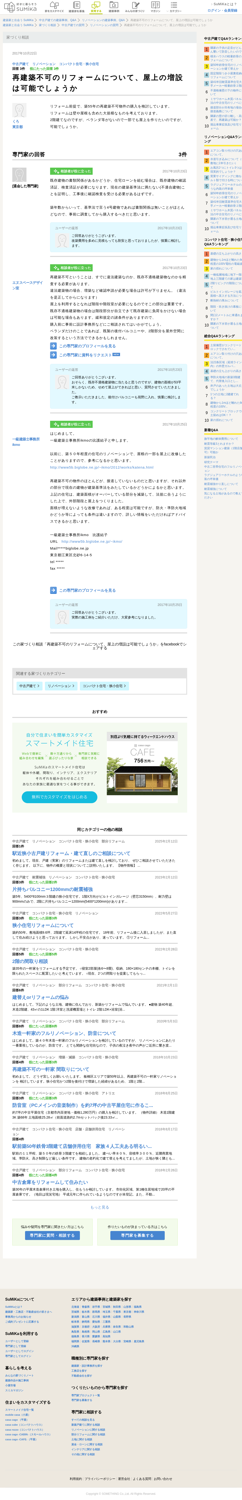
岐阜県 (75, 1321)
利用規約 (76, 1479)
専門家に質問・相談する (52, 1235)
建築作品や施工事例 (17, 1380)
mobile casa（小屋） (17, 1414)
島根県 (86, 1331)
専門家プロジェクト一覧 (85, 1395)
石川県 (96, 1316)
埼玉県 (106, 1311)
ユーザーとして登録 (17, 1341)
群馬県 (96, 1311)
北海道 (75, 1306)
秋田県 (117, 1306)
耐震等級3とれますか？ (219, 443)
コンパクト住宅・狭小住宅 (79, 64)
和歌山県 (128, 1326)
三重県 (106, 1321)
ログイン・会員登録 (222, 10)
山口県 (117, 1331)
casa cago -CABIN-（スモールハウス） (28, 1434)
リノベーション (44, 64)
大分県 (117, 1341)
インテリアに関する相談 (85, 1449)
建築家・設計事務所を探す (87, 1365)
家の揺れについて (221, 268)
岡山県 (96, 1331)
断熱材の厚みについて (224, 300)
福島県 (138, 1306)
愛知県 (96, 1321)
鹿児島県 (139, 1341)
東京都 (17, 127)
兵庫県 (106, 1326)
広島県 (106, 1331)
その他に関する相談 (83, 1454)
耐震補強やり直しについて (221, 484)
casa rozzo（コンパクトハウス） (24, 1429)
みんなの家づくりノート (19, 1375)
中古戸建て (20, 64)
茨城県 (75, 1311)
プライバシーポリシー (100, 1479)
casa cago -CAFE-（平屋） (21, 1439)
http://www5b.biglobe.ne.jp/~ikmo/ (91, 541)
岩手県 (96, 1306)
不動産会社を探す (81, 1375)
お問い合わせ (163, 1479)
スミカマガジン (14, 1390)
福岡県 (75, 1341)
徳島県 (75, 1336)
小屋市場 (10, 1385)
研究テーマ (211, 462)
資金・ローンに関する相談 (87, 1444)
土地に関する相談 (81, 1439)
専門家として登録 (15, 1346)
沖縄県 (75, 1346)
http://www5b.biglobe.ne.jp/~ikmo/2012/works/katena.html (102, 467)
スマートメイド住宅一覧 (19, 1409)
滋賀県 (75, 1326)
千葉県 (117, 1311)
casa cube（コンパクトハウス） (24, 1424)
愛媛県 (96, 1336)
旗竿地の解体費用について (221, 438)
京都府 (86, 1326)
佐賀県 (86, 1341)
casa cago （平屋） (17, 1419)
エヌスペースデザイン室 (27, 285)
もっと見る (99, 1207)
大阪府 (96, 1326)
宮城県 (106, 1306)
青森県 (86, 1306)
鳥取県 (75, 1331)
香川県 (86, 1336)
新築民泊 (210, 457)
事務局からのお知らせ (18, 1316)
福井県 (106, 1316)
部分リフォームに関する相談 (88, 1434)
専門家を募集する (137, 1235)
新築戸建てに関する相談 (85, 1424)
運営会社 (124, 1479)
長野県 (127, 1316)
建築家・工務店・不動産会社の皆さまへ (28, 1311)
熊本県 (106, 1341)
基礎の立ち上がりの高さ (226, 253)
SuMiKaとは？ (13, 1306)
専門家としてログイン (18, 1356)
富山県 (86, 1316)
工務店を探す (79, 1370)
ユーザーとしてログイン (19, 1351)
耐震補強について (215, 489)
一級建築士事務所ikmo (25, 442)
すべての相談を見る (83, 1419)
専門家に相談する (86, 1412)
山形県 (127, 1306)
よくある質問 (142, 1479)
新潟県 (75, 1316)
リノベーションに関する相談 (88, 1429)
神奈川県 (139, 1311)
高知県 (106, 1336)
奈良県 (117, 1326)
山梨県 (117, 1316)
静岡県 (86, 1321)
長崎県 (96, 1341)
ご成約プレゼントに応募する (22, 1321)
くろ (15, 121)
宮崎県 (127, 1341)
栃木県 (86, 1311)
